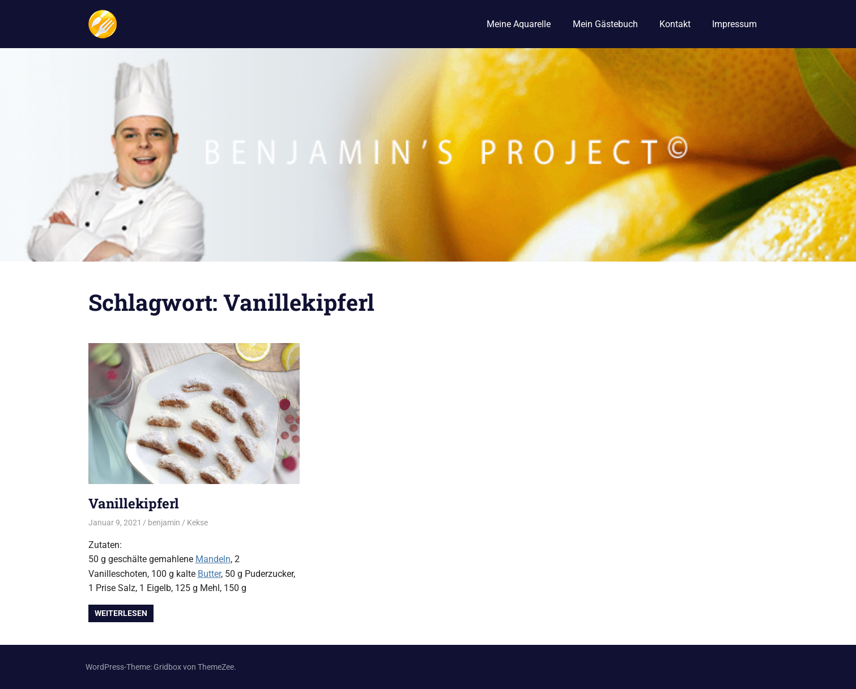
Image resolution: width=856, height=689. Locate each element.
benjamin (164, 522)
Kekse (197, 522)
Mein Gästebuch (605, 24)
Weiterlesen (121, 613)
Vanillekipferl (133, 503)
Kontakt (675, 24)
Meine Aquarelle (519, 24)
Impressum (734, 24)
